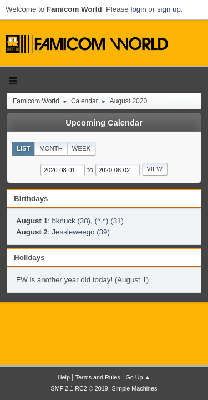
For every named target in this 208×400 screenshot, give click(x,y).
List (24, 148)
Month (51, 148)
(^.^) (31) (109, 221)
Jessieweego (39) (80, 232)
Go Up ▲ (137, 377)
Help (64, 377)
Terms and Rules (97, 377)
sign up (169, 9)
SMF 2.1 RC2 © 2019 (79, 388)
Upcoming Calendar (103, 122)
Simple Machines (134, 388)
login (138, 9)
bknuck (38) (71, 221)
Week (81, 148)
